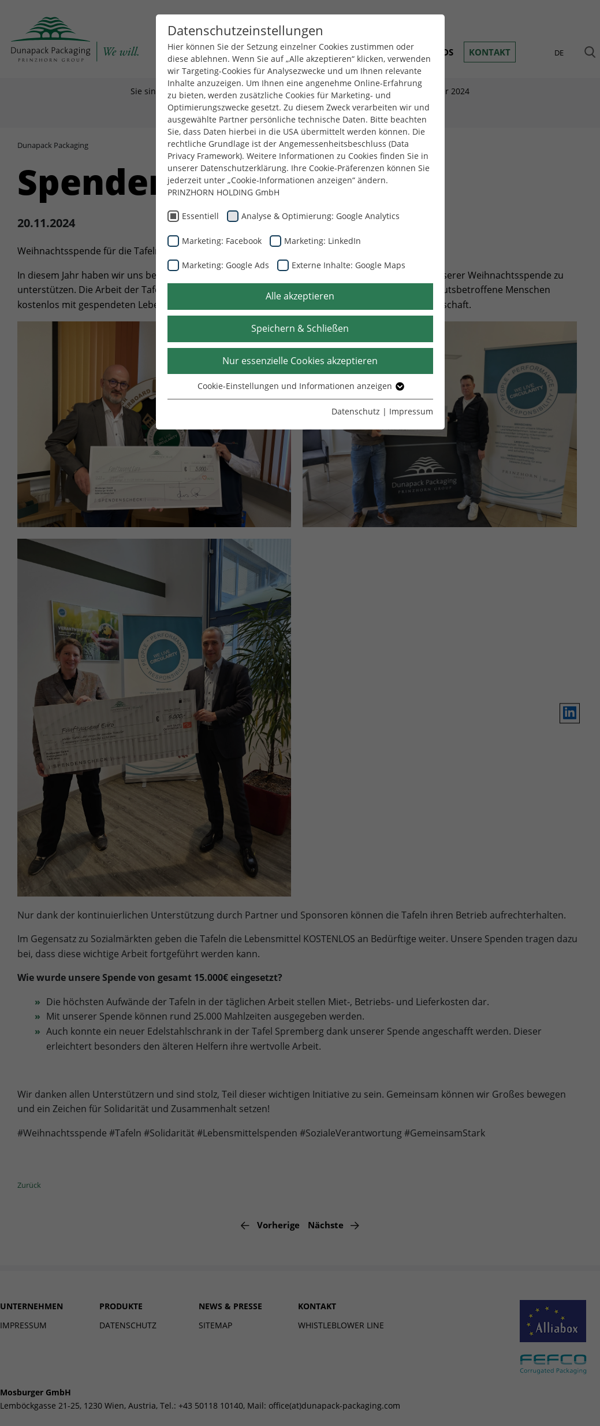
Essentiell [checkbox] (200, 215)
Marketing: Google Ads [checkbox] (225, 265)
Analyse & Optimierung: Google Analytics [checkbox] (320, 215)
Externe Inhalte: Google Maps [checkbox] (348, 265)
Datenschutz (355, 411)
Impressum (411, 411)
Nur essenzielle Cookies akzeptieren (300, 360)
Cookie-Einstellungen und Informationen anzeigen (300, 385)
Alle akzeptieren (300, 296)
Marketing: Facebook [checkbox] (222, 240)
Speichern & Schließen (300, 328)
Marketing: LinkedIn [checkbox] (322, 240)
